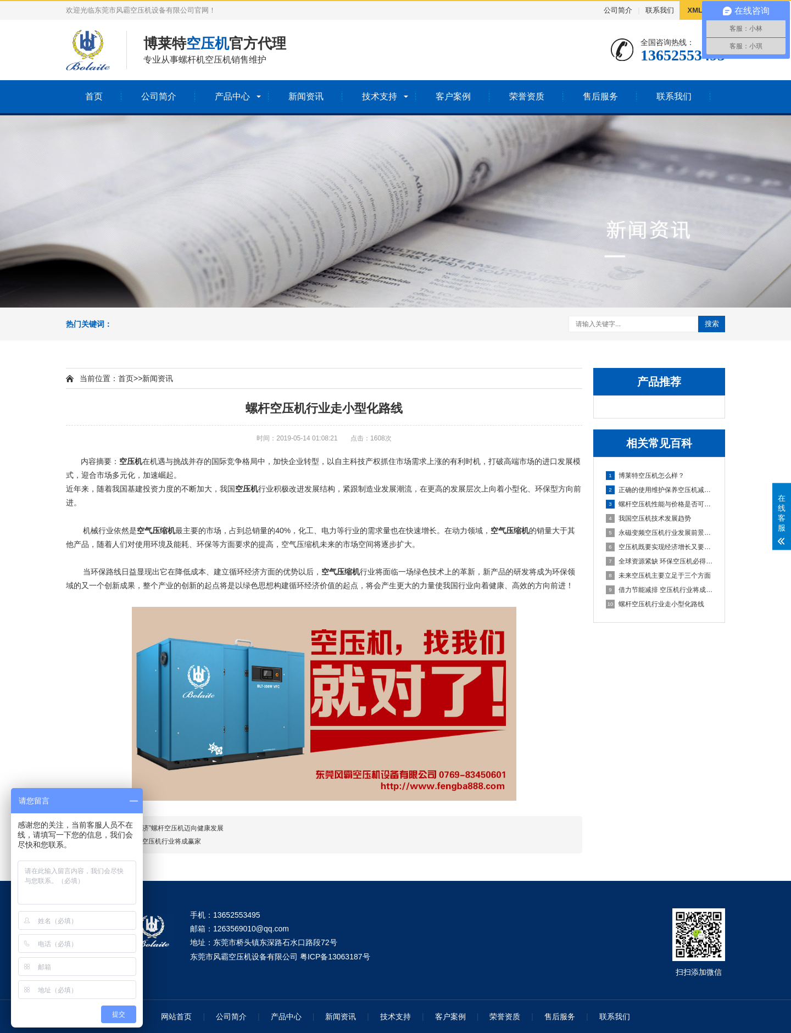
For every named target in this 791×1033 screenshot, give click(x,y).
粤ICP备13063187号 (335, 956)
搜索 (712, 324)
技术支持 (379, 96)
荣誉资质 (526, 96)
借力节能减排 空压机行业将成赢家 (660, 589)
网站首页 (176, 1016)
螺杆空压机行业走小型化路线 (655, 604)
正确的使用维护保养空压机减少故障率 (660, 489)
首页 (94, 96)
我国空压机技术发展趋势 (648, 518)
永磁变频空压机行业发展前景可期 (660, 532)
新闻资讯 (306, 96)
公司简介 (618, 10)
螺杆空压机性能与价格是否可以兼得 (660, 504)
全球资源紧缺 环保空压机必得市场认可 (660, 561)
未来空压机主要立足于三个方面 (658, 575)
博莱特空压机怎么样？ (645, 475)
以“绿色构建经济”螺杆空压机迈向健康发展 (162, 828)
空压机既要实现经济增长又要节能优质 (660, 547)
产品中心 (232, 96)
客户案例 (453, 96)
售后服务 (600, 96)
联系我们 (659, 10)
